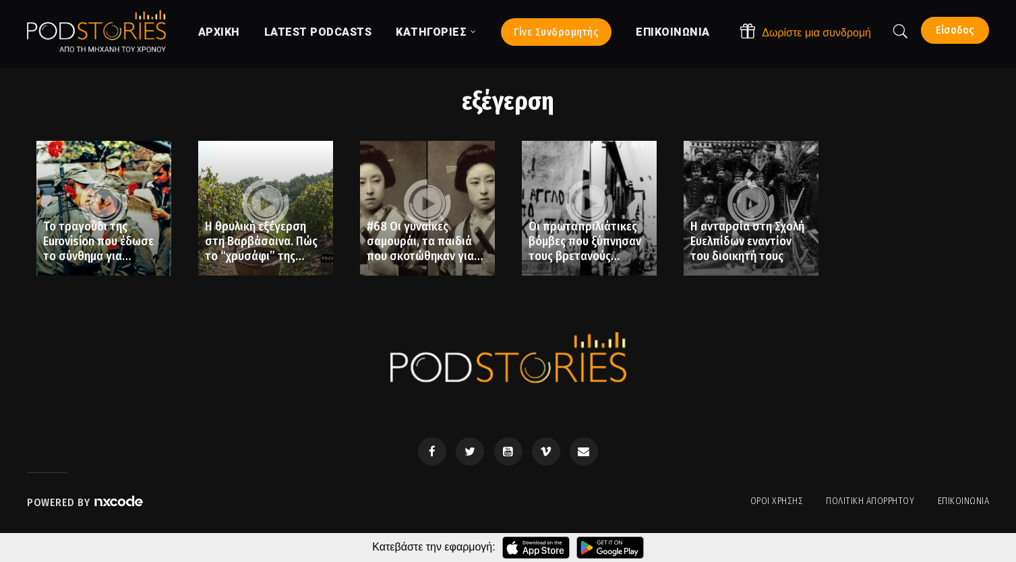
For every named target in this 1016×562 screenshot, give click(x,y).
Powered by (85, 502)
